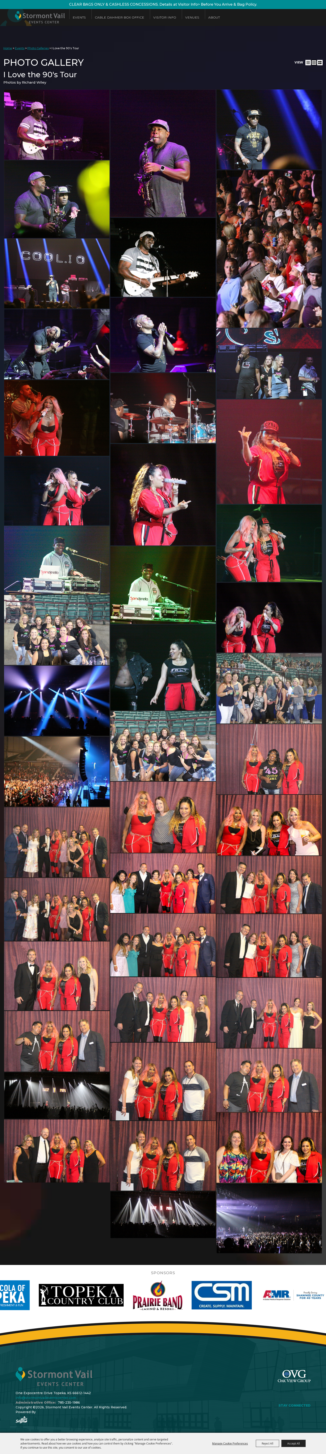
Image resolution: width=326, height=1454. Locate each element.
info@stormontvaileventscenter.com (46, 1398)
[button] (308, 62)
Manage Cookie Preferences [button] (230, 1443)
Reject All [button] (267, 1443)
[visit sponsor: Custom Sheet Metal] (243, 1295)
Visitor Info (164, 17)
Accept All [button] (293, 1443)
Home (7, 48)
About (214, 17)
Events (79, 17)
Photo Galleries (38, 48)
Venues (192, 17)
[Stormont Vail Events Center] (32, 17)
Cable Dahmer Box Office (119, 17)
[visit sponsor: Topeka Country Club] (102, 1295)
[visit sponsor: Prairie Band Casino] (179, 1295)
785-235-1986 (69, 1402)
